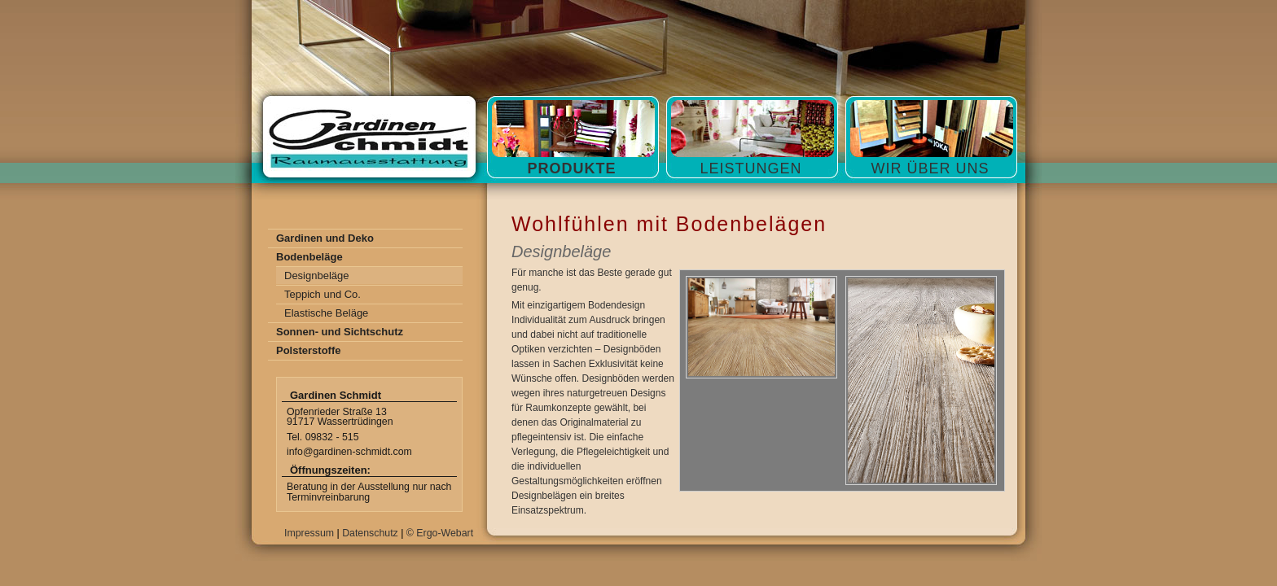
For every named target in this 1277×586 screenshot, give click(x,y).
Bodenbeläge (309, 257)
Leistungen (750, 168)
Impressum (309, 533)
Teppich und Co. (322, 294)
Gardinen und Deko (325, 238)
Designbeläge (316, 275)
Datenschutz (370, 533)
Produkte (571, 168)
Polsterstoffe (308, 350)
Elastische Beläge (326, 313)
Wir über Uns (930, 168)
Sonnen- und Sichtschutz (339, 332)
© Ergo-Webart (439, 533)
